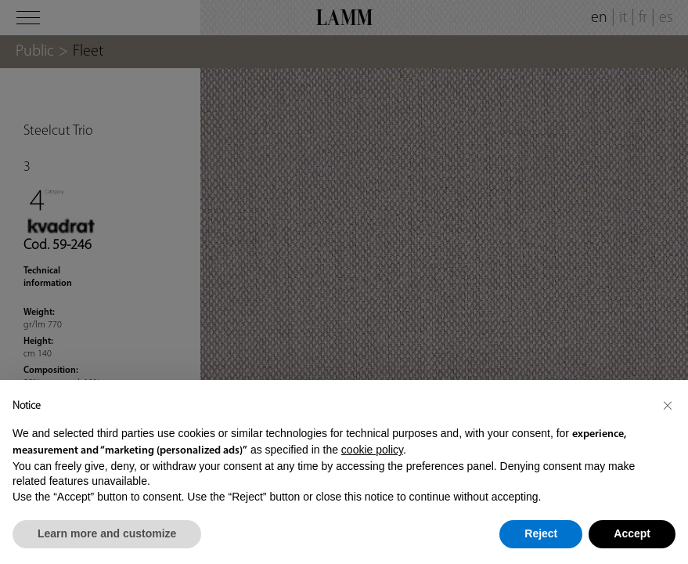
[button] (667, 405)
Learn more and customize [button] (107, 533)
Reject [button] (540, 533)
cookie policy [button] (372, 449)
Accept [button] (632, 533)
